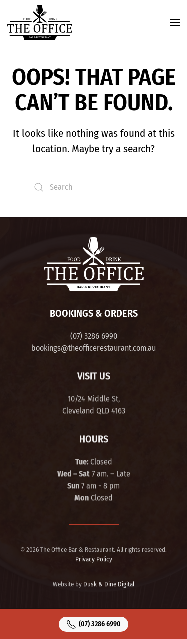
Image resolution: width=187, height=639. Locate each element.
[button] (175, 22)
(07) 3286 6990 (93, 336)
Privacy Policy (93, 558)
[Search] (94, 187)
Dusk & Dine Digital (108, 583)
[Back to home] (39, 22)
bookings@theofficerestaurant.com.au (93, 348)
